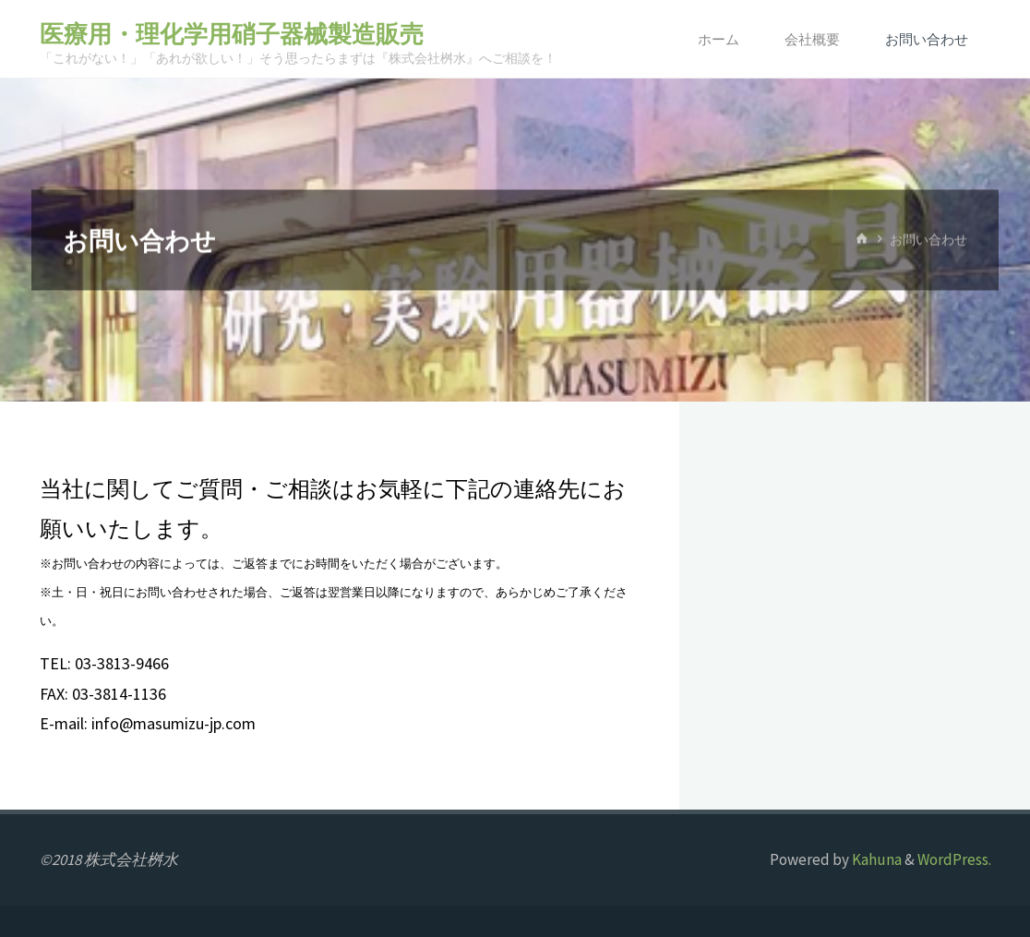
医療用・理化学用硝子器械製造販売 (232, 34)
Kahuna (875, 859)
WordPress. (954, 859)
